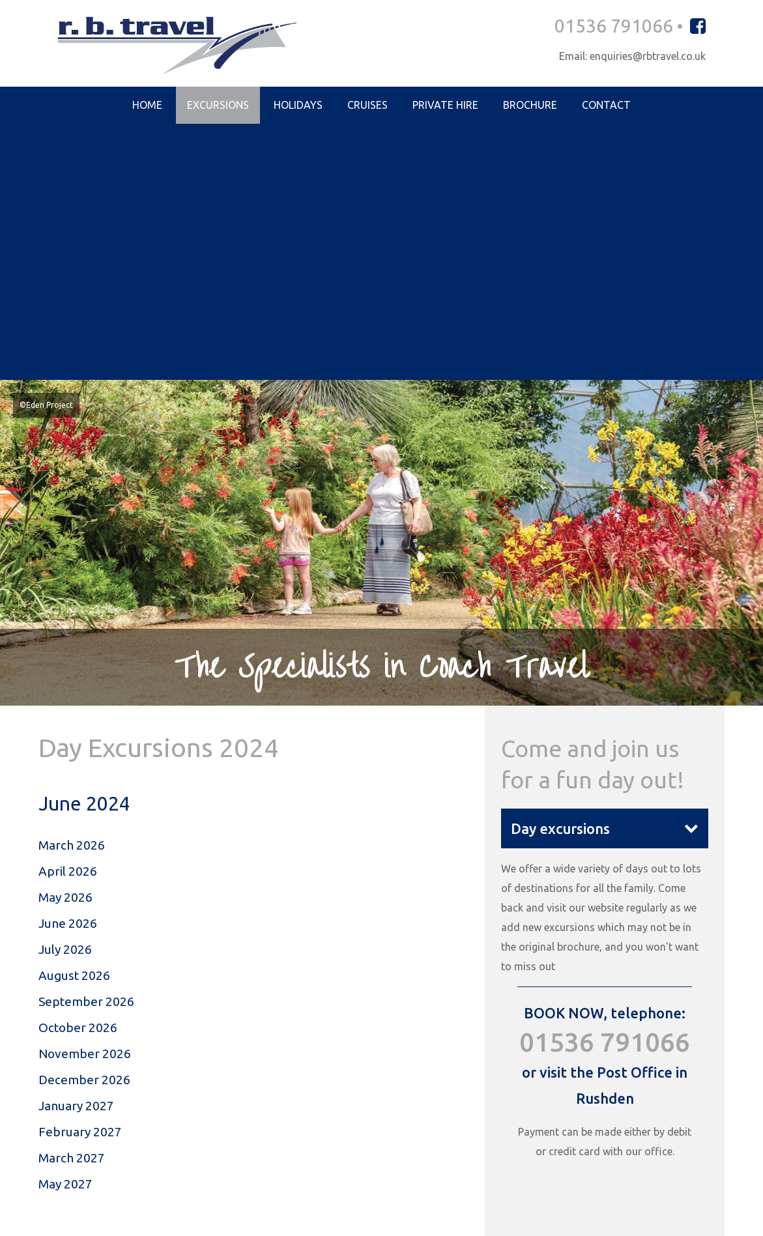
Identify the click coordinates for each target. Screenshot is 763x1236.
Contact (606, 106)
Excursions (218, 106)
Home (147, 106)
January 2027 (76, 859)
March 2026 (71, 591)
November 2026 (84, 805)
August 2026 (74, 725)
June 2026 (67, 672)
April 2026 (67, 618)
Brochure (530, 106)
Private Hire (445, 106)
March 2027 (71, 912)
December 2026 (84, 832)
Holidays (298, 106)
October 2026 (77, 778)
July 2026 (65, 698)
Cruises (367, 106)
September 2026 (86, 752)
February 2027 (80, 885)
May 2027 (65, 939)
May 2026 (65, 645)
